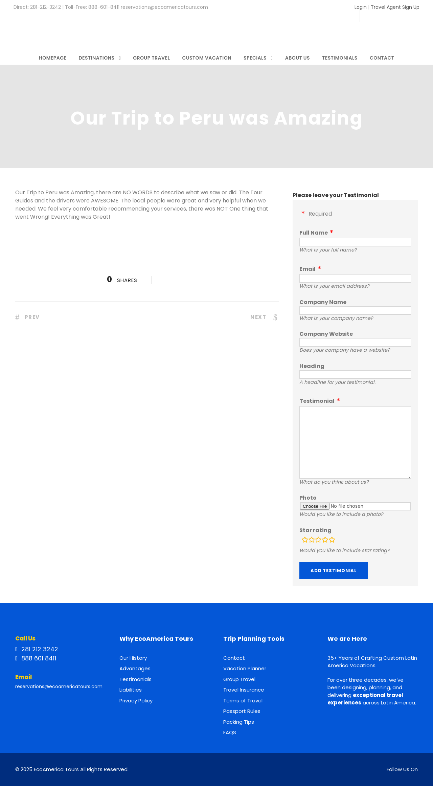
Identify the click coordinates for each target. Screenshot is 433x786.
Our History (133, 657)
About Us (297, 57)
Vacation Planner (244, 668)
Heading (311, 366)
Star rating (315, 530)
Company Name (322, 302)
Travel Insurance (243, 689)
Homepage (53, 57)
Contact (382, 57)
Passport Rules (241, 711)
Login (361, 7)
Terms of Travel (243, 700)
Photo (308, 498)
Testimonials (340, 57)
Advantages (135, 668)
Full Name (313, 233)
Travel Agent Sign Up (395, 7)
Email (307, 269)
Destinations (96, 57)
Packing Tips (238, 721)
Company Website (326, 334)
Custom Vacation (206, 57)
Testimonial (317, 401)
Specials (255, 57)
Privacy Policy (136, 700)
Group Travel (151, 57)
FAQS (229, 732)
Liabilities (130, 689)
